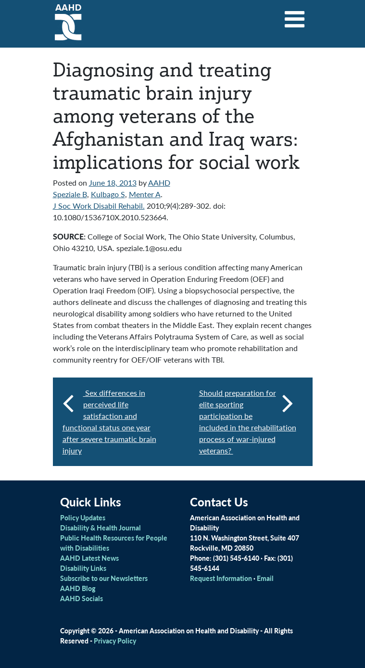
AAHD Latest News (89, 558)
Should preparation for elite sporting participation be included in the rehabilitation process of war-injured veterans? (247, 421)
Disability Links (83, 568)
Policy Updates (82, 517)
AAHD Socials (81, 598)
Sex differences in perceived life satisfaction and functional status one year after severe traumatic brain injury (109, 421)
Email (265, 578)
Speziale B (70, 194)
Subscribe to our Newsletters (104, 578)
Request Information (221, 578)
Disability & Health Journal (100, 527)
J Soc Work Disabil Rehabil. (99, 205)
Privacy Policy (115, 640)
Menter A (145, 194)
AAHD (159, 182)
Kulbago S (108, 194)
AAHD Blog (77, 588)
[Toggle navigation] (294, 16)
